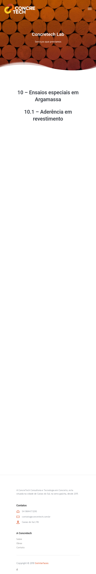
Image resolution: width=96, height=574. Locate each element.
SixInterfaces (42, 563)
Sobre (19, 539)
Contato (20, 548)
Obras (19, 543)
